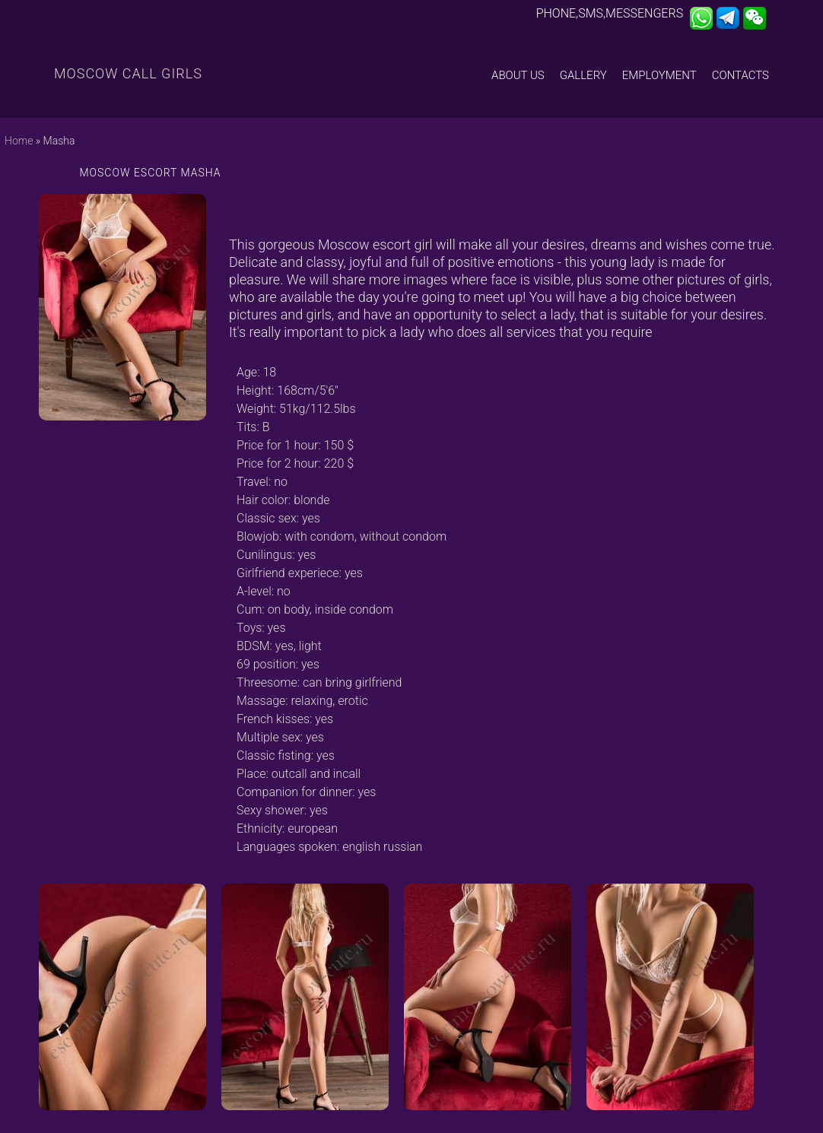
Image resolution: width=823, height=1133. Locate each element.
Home (19, 141)
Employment (659, 75)
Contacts (740, 75)
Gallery (583, 75)
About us (518, 75)
